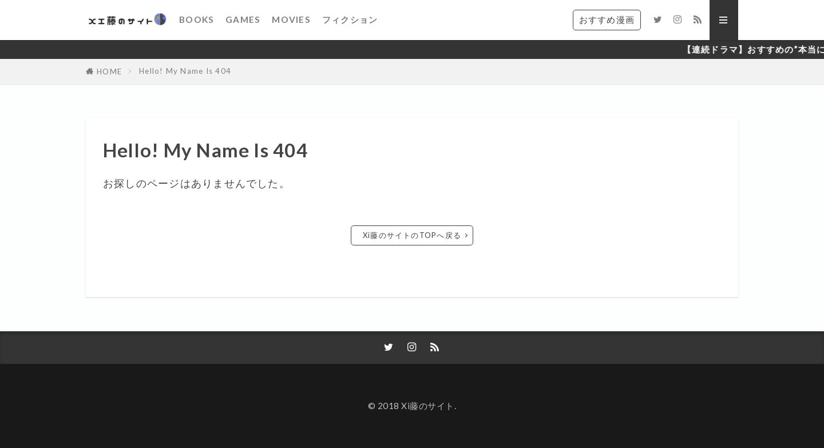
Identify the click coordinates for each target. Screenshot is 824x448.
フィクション (350, 19)
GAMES (242, 19)
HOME (109, 71)
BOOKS (196, 19)
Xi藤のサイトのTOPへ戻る (412, 235)
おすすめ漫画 (607, 19)
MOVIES (291, 19)
